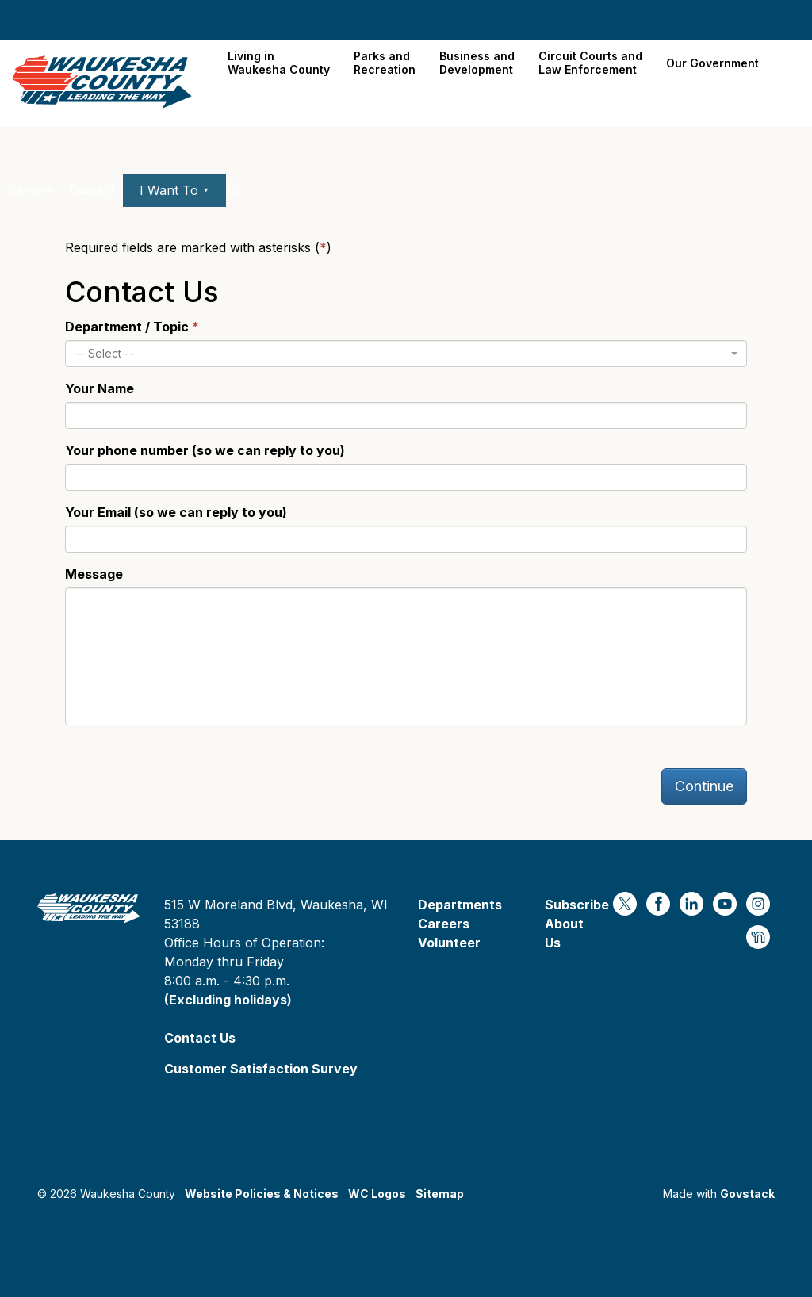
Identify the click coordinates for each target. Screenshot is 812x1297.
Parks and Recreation (385, 62)
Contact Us (200, 1038)
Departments (460, 904)
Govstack (747, 1193)
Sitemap (440, 1193)
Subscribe (577, 904)
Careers (31, 190)
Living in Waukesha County (279, 62)
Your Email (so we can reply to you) (176, 512)
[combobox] (406, 353)
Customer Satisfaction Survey (261, 1069)
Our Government (712, 63)
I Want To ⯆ (174, 190)
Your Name (99, 388)
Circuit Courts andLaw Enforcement (590, 62)
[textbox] (401, 354)
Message (94, 574)
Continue (704, 786)
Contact (92, 190)
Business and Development (477, 62)
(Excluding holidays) (228, 1000)
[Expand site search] (234, 190)
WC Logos (377, 1193)
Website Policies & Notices (262, 1193)
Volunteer (449, 943)
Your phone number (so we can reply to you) (205, 450)
